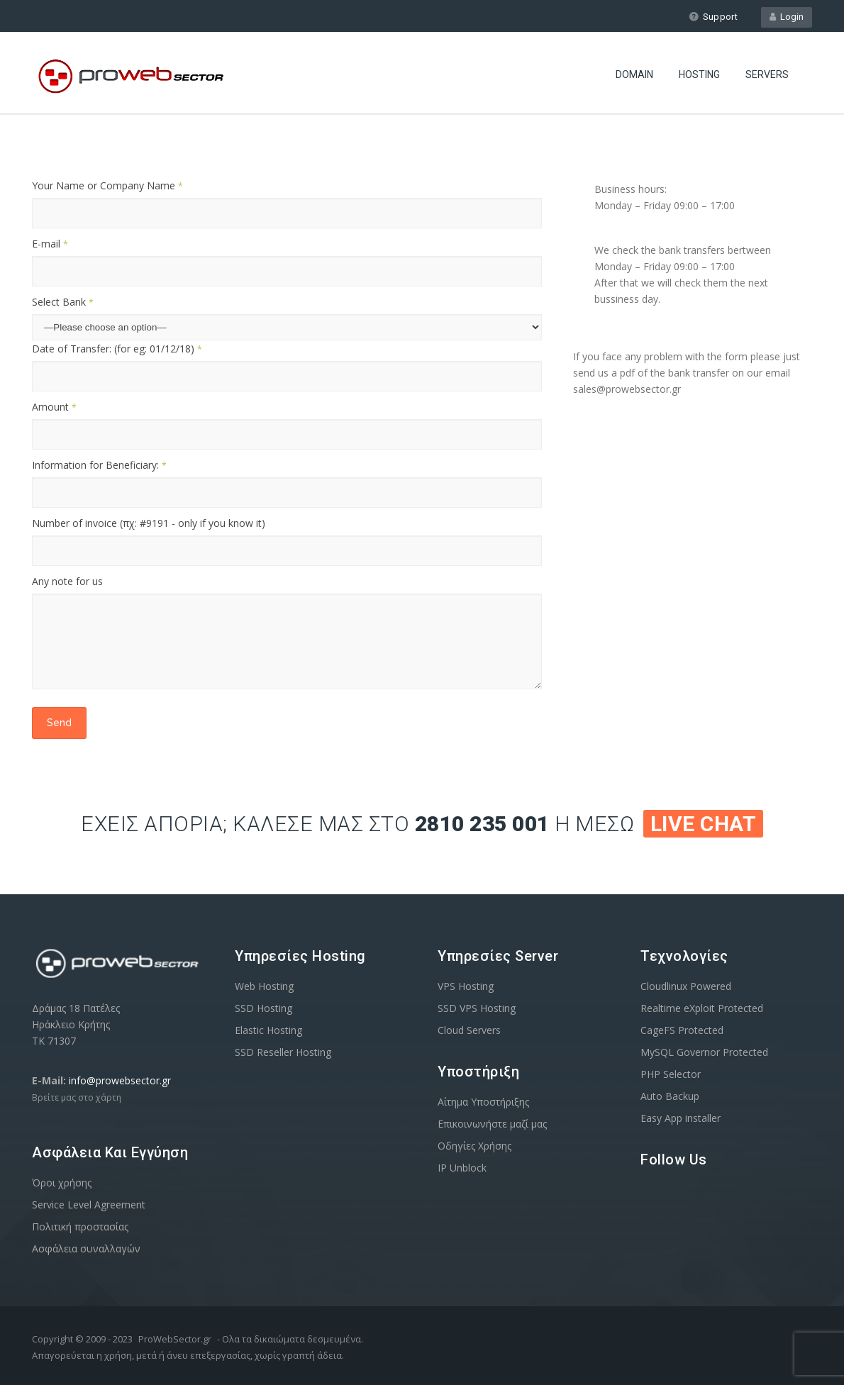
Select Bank (63, 301)
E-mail (50, 243)
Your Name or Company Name (107, 185)
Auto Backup (669, 1096)
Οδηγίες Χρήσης (474, 1145)
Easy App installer (680, 1118)
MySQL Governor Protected (704, 1052)
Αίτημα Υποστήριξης (483, 1101)
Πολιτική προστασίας (80, 1226)
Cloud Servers (469, 1030)
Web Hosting (264, 986)
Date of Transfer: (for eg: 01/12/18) (117, 348)
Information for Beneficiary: (99, 465)
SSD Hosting (263, 1008)
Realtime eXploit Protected (701, 1008)
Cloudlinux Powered (685, 986)
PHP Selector (670, 1074)
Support (713, 16)
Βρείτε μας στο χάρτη (76, 1097)
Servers (767, 74)
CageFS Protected (681, 1030)
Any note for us (67, 581)
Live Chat (703, 823)
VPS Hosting (466, 986)
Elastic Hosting (268, 1030)
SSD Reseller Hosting (283, 1052)
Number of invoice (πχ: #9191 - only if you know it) (148, 523)
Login (787, 16)
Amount (54, 406)
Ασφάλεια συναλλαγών (86, 1248)
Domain (634, 74)
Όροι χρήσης (61, 1182)
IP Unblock (462, 1167)
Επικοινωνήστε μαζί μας (492, 1123)
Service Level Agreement (88, 1204)
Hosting (699, 74)
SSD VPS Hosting (477, 1008)
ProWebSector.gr (174, 1339)
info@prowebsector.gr (120, 1080)
